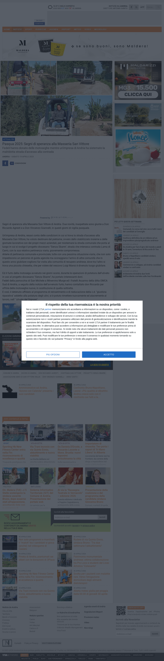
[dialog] (82, 331)
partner (47, 309)
